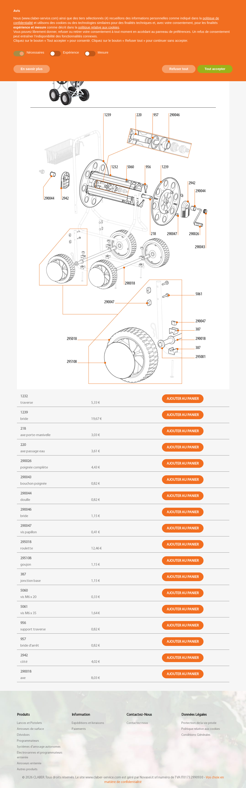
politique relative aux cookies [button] (98, 27)
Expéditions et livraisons (88, 723)
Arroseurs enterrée (29, 763)
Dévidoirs (23, 735)
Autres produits (27, 769)
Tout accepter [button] (215, 69)
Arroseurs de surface (30, 729)
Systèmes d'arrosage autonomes (39, 747)
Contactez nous (137, 723)
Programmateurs (28, 741)
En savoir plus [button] (32, 69)
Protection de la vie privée (198, 723)
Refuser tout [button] (178, 69)
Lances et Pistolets (29, 723)
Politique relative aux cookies (200, 729)
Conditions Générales (195, 735)
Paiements (79, 729)
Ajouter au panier (183, 399)
